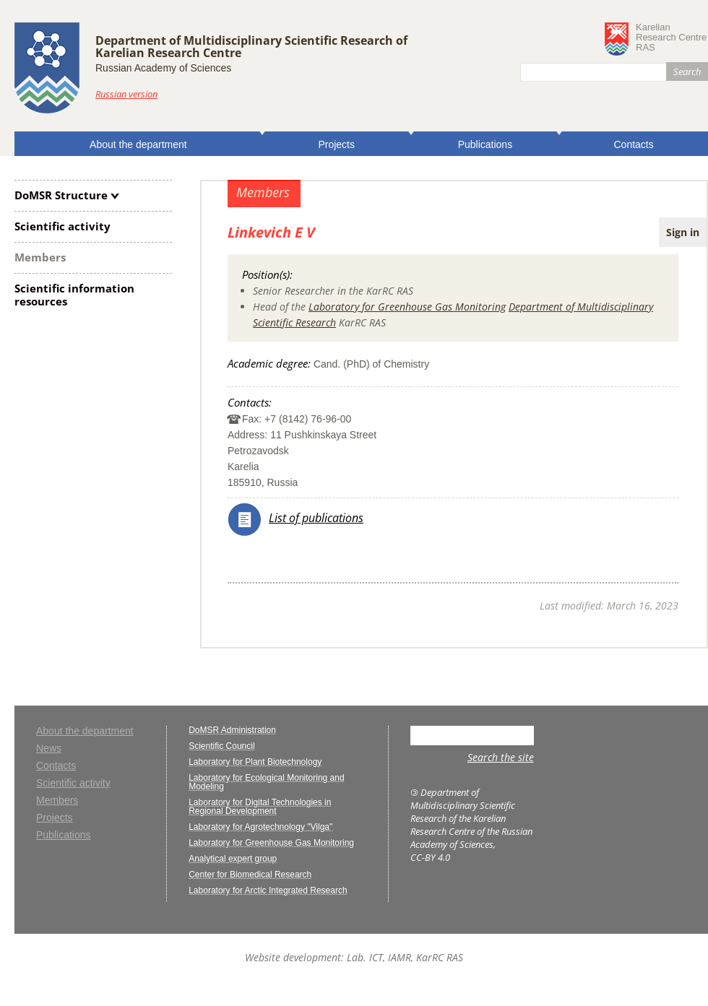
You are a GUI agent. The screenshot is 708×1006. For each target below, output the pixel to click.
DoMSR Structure (61, 195)
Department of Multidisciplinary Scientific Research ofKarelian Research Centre (251, 46)
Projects (336, 144)
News (48, 748)
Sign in (682, 232)
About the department (138, 144)
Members (40, 257)
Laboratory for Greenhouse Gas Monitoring (407, 306)
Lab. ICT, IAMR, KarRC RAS (405, 957)
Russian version (126, 93)
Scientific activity (62, 226)
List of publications (316, 518)
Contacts (634, 144)
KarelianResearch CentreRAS (671, 37)
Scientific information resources (74, 294)
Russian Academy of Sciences (163, 68)
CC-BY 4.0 (430, 857)
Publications (485, 144)
